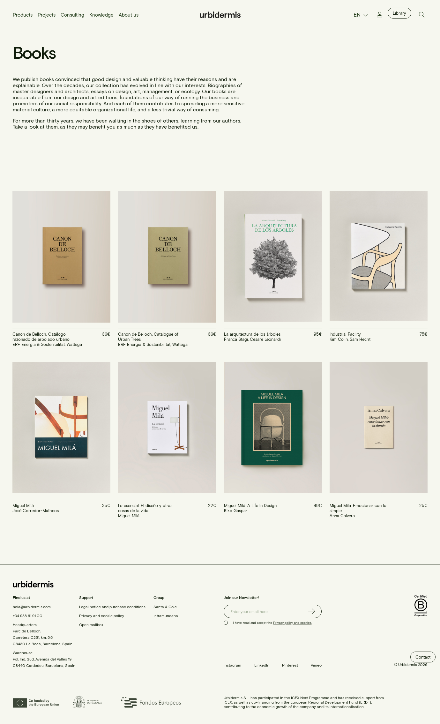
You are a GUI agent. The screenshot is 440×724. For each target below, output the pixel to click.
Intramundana (165, 615)
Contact (422, 657)
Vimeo (316, 665)
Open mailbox (91, 624)
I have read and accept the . (272, 622)
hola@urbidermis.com (32, 606)
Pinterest (290, 665)
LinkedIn (261, 665)
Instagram (232, 665)
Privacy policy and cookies (292, 622)
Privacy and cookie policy (101, 615)
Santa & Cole (165, 606)
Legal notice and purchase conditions (112, 606)
